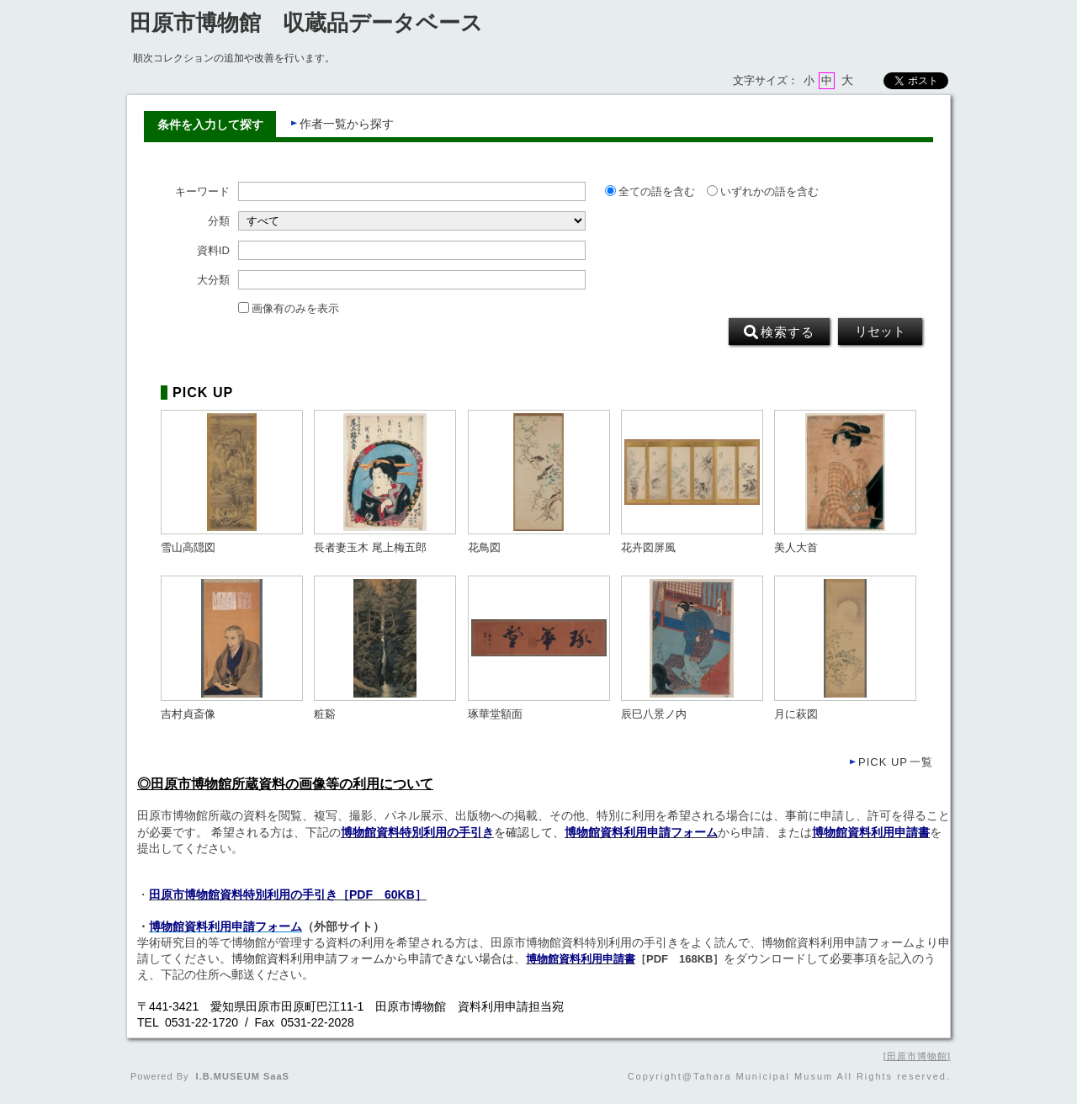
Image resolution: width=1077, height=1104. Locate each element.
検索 (779, 332)
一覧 (895, 762)
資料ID (213, 251)
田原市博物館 (917, 1056)
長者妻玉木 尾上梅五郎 (370, 548)
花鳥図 (484, 548)
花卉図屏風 (648, 548)
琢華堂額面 (495, 714)
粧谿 (325, 714)
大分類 (213, 280)
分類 (219, 221)
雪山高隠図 (188, 548)
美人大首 (796, 548)
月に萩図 (796, 714)
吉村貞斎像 (188, 714)
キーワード (202, 192)
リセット (880, 331)
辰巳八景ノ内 (654, 714)
